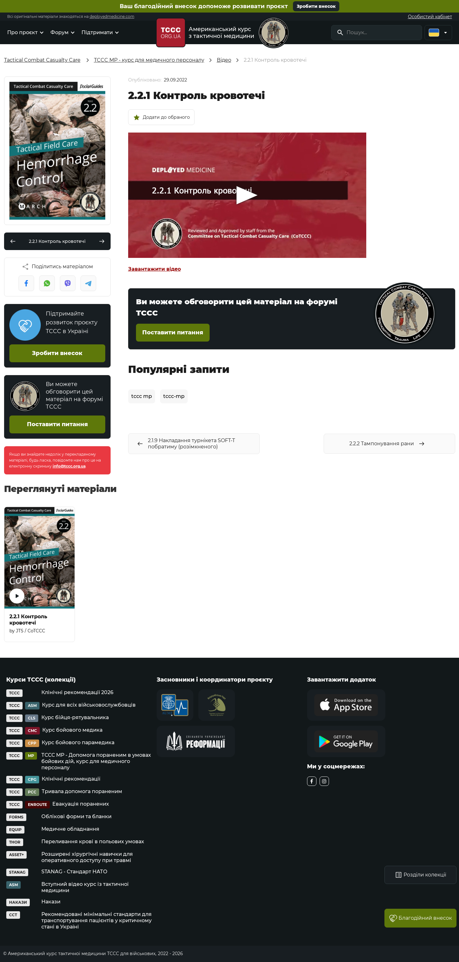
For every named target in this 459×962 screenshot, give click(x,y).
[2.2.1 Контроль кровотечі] (39, 574)
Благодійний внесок (420, 918)
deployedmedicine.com (112, 16)
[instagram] (324, 781)
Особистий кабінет (430, 16)
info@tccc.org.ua (69, 466)
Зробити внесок (316, 6)
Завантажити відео (154, 269)
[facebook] (311, 781)
